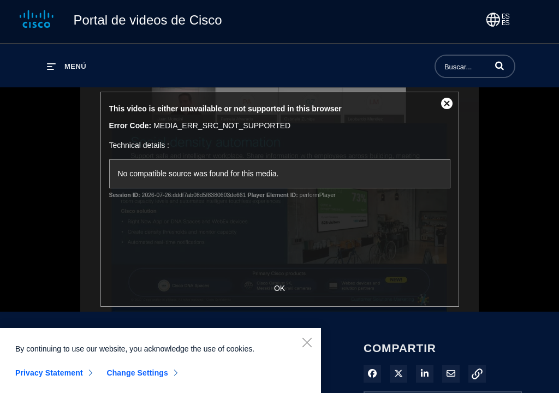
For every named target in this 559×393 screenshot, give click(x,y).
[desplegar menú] (67, 66)
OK (279, 288)
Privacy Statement (49, 376)
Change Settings (137, 376)
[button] (499, 65)
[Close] (306, 346)
